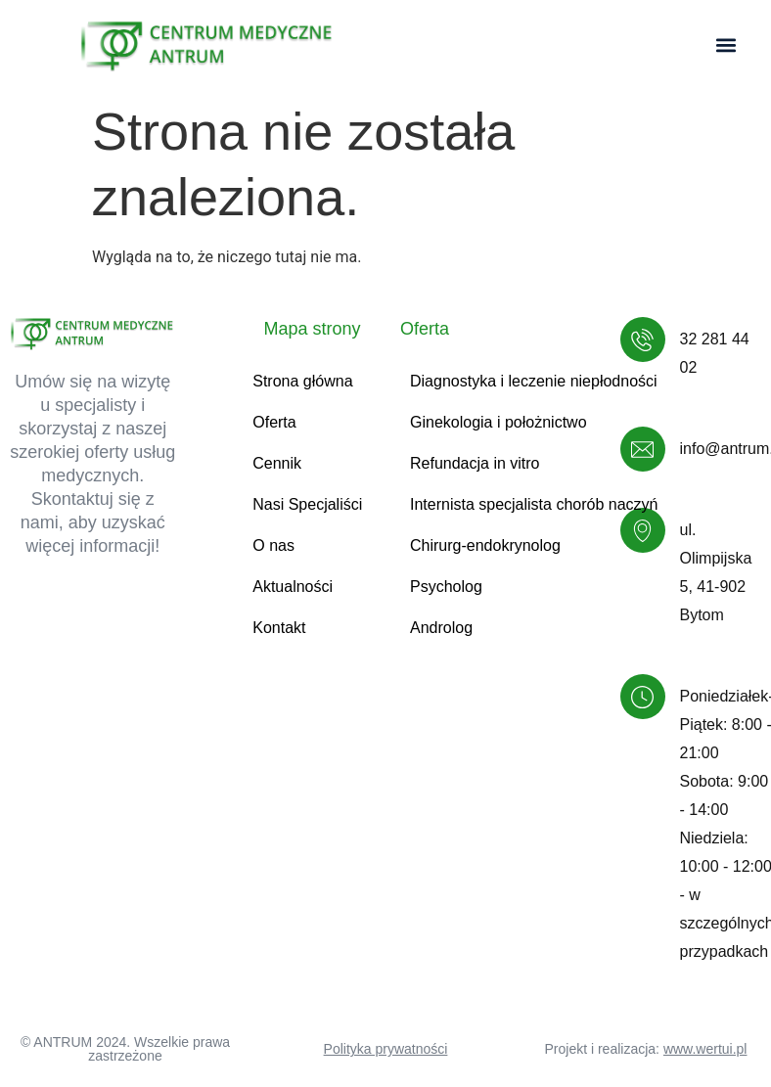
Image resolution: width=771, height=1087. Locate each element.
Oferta (273, 422)
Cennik (276, 463)
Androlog (441, 627)
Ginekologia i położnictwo (498, 422)
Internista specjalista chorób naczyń (534, 504)
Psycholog (446, 586)
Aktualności (292, 586)
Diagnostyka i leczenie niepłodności (534, 381)
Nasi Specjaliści (307, 504)
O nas (273, 545)
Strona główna (302, 381)
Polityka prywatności (386, 1049)
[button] (725, 45)
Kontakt (278, 627)
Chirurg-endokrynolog (485, 545)
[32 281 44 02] (642, 339)
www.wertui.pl (705, 1049)
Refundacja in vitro (475, 463)
